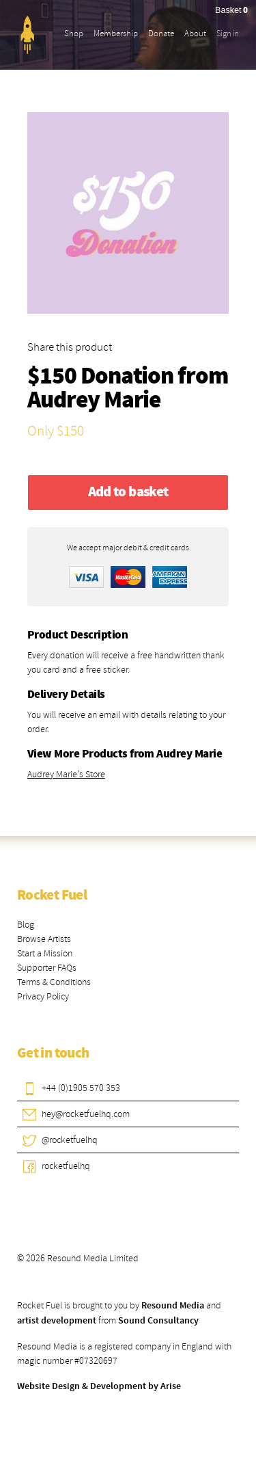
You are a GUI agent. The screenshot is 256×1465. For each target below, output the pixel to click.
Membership (116, 33)
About (195, 33)
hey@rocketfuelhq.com (86, 1114)
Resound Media (172, 1306)
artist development (56, 1321)
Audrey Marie (93, 401)
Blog (25, 924)
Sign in (227, 33)
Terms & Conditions (54, 982)
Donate (161, 33)
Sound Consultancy (158, 1321)
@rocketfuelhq (70, 1140)
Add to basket (128, 492)
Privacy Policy (43, 996)
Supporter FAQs (46, 967)
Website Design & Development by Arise (99, 1386)
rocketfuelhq (66, 1166)
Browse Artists (44, 939)
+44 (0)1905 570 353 (81, 1088)
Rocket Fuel (52, 895)
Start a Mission (44, 953)
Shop (73, 33)
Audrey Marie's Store (66, 774)
